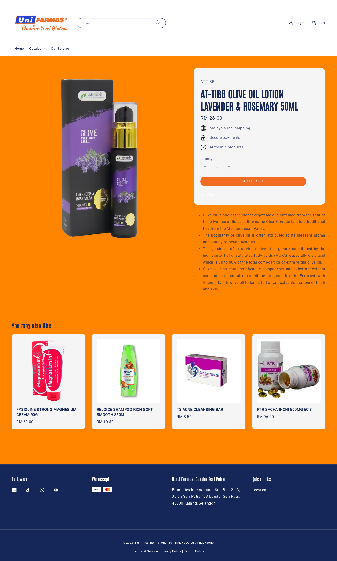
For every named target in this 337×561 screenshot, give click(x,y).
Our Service (60, 48)
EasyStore (206, 542)
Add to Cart (253, 181)
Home (19, 48)
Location (259, 490)
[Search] (158, 22)
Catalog (35, 48)
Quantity (206, 159)
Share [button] (208, 195)
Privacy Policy (171, 551)
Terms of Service (145, 551)
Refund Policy (194, 551)
